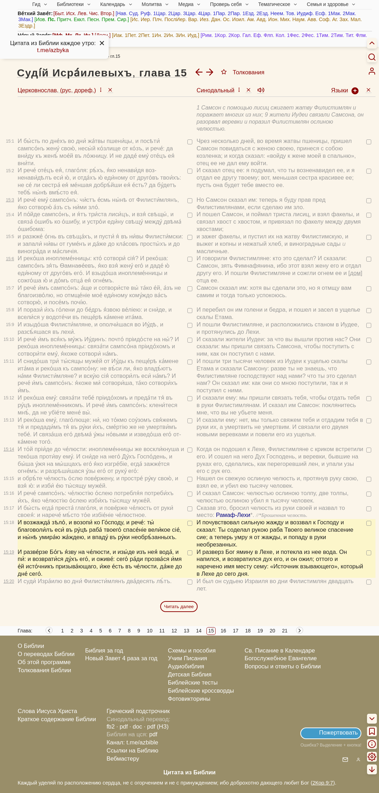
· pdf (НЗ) (156, 726)
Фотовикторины (189, 698)
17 (236, 630)
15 (211, 630)
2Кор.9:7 (322, 783)
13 (187, 630)
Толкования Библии (44, 670)
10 (149, 630)
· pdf (122, 726)
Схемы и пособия (192, 650)
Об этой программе (44, 662)
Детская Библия (189, 674)
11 (162, 630)
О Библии (31, 646)
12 (174, 630)
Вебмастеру (123, 758)
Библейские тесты (193, 682)
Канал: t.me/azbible (132, 742)
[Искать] (372, 56)
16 (223, 630)
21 (285, 630)
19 (260, 630)
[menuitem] (372, 71)
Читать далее (179, 606)
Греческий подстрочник (138, 711)
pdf (153, 734)
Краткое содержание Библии (57, 719)
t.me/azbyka (53, 50)
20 (272, 630)
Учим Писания (187, 658)
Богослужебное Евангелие (281, 658)
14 (199, 630)
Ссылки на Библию (132, 750)
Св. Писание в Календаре (280, 650)
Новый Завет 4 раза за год (121, 658)
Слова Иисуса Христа (47, 711)
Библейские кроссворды (201, 690)
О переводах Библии (46, 654)
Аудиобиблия (186, 666)
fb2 (111, 726)
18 (248, 630)
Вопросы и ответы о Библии (283, 666)
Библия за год (104, 650)
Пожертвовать (338, 732)
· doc (136, 726)
